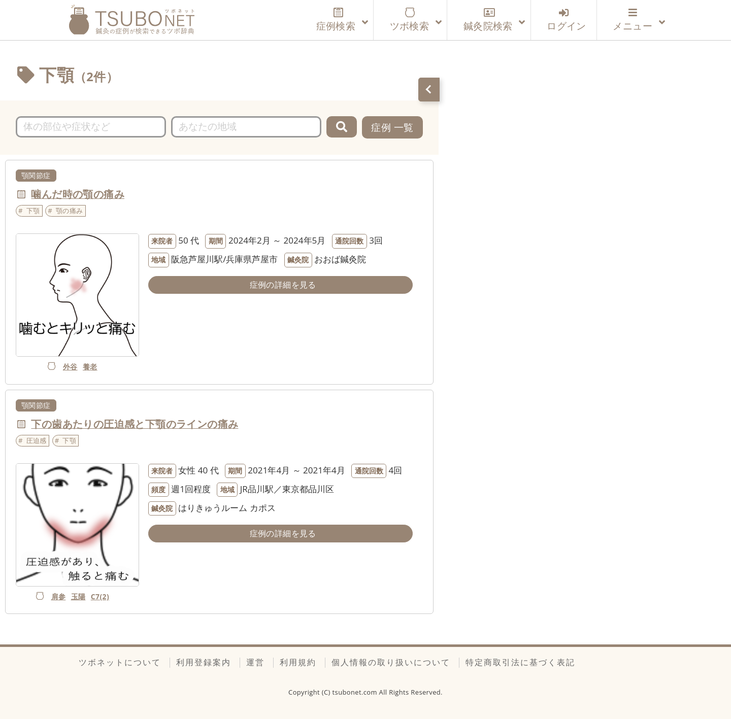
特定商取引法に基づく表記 (520, 662)
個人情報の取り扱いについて (390, 662)
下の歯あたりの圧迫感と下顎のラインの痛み (134, 424)
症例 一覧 (392, 127)
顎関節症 (36, 175)
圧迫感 (36, 440)
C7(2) (100, 596)
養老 (90, 366)
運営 (255, 662)
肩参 (58, 596)
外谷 (70, 366)
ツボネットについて (120, 662)
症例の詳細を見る (283, 284)
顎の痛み (69, 210)
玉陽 (78, 596)
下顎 (33, 210)
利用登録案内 (203, 662)
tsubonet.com (356, 692)
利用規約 (298, 662)
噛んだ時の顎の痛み (77, 194)
